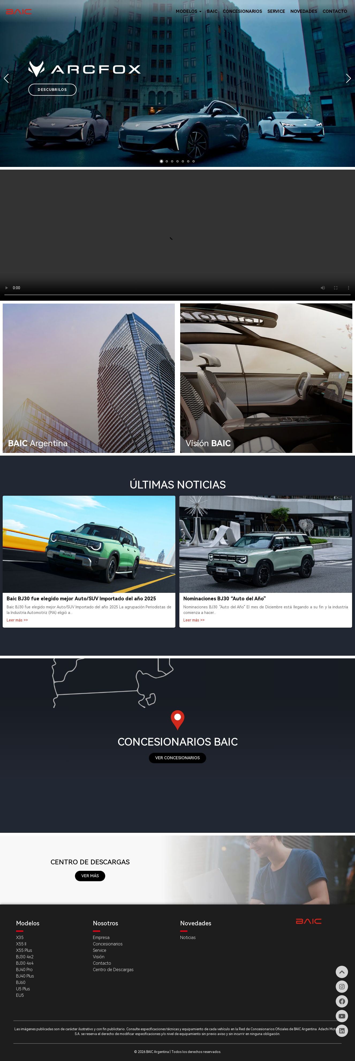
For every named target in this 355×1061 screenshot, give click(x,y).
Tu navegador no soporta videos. (177, 235)
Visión (208, 443)
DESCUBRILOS (52, 89)
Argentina (38, 443)
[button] (161, 161)
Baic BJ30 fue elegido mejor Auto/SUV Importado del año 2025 (81, 598)
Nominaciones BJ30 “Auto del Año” (224, 598)
